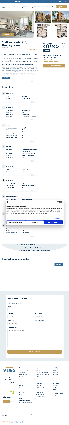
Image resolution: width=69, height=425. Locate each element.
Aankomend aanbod (24, 390)
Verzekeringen (41, 6)
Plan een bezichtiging (54, 65)
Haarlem (55, 379)
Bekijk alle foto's (8, 34)
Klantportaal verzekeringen (42, 374)
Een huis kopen (16, 6)
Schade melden (39, 392)
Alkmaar (55, 370)
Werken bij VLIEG (23, 374)
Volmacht (38, 390)
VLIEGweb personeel (41, 376)
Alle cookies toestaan (53, 222)
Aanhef (9, 306)
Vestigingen (48, 6)
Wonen (20, 387)
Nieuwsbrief (22, 381)
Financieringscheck (40, 394)
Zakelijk (26, 1)
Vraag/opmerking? (12, 327)
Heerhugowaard (56, 383)
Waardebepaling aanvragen (59, 7)
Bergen (54, 376)
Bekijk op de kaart (33, 49)
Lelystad (55, 385)
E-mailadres (10, 320)
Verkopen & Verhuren (26, 6)
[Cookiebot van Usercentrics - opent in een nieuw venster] (57, 202)
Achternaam (38, 313)
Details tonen (57, 218)
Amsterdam (55, 372)
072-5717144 (48, 59)
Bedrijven (21, 394)
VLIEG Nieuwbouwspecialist (25, 402)
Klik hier (33, 252)
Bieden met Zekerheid (41, 396)
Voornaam (10, 313)
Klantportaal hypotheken (42, 372)
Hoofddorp (55, 381)
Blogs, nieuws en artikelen (25, 379)
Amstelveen (55, 374)
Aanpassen (34, 222)
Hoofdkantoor (56, 395)
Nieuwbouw (21, 392)
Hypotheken (34, 6)
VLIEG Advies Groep (24, 370)
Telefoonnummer (40, 320)
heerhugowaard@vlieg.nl (51, 61)
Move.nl (38, 370)
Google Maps (59, 264)
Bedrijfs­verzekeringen (41, 387)
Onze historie (22, 372)
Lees (6, 78)
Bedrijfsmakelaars (57, 398)
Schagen (55, 387)
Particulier (17, 1)
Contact (53, 6)
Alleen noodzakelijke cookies (15, 222)
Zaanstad (55, 389)
